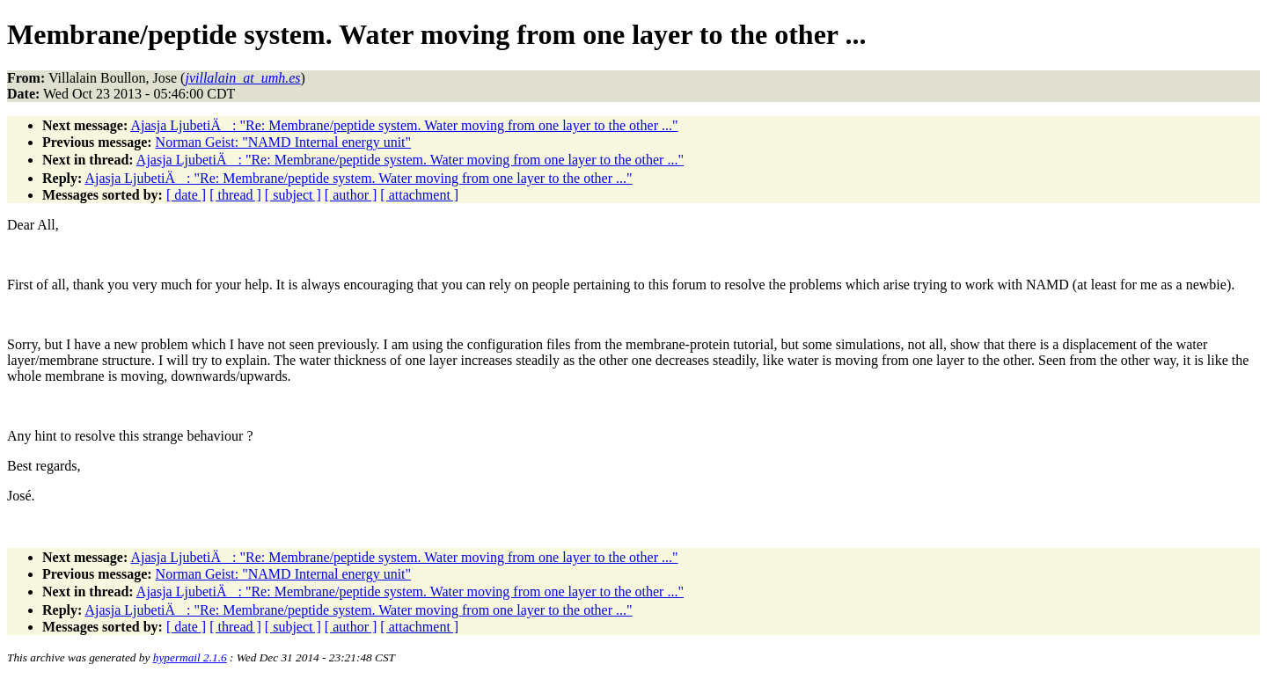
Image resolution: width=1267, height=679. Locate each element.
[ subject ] (293, 194)
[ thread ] (235, 194)
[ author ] (351, 194)
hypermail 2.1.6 (190, 657)
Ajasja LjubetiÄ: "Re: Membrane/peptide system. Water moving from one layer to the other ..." (403, 125)
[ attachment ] (419, 194)
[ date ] (186, 194)
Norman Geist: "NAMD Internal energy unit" (283, 142)
